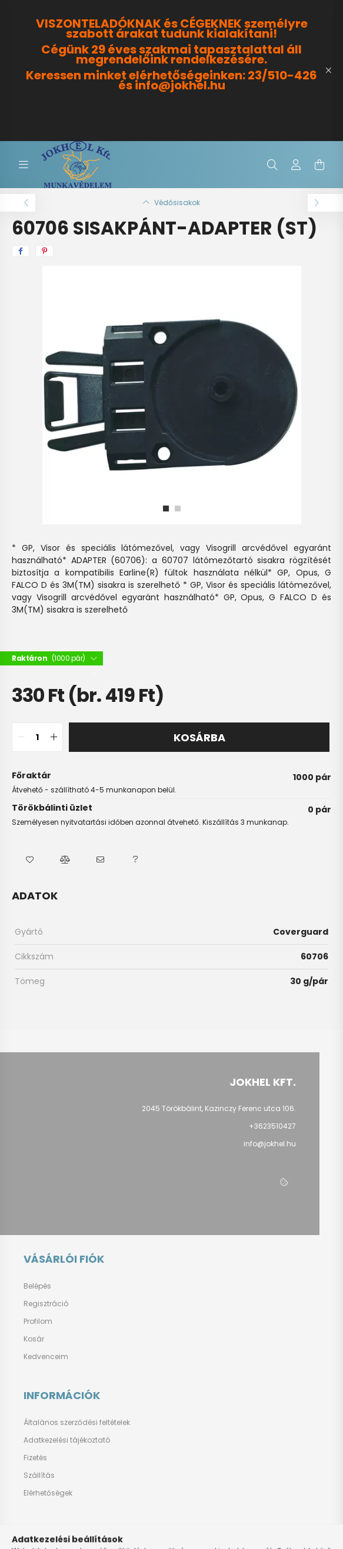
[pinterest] (44, 251)
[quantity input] (37, 737)
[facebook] (20, 251)
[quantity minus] (21, 737)
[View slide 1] (166, 508)
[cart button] (319, 164)
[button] (29, 860)
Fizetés (35, 1458)
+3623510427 (272, 1126)
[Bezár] (328, 70)
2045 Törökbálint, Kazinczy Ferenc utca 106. (219, 1108)
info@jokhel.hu (270, 1144)
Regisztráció (46, 1304)
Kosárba (199, 737)
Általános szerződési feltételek (77, 1422)
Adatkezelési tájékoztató (67, 1440)
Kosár (34, 1339)
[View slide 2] (178, 508)
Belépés (37, 1286)
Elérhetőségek (48, 1493)
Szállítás (39, 1475)
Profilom (38, 1321)
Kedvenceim (46, 1357)
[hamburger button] (23, 164)
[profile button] (296, 164)
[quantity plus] (53, 737)
